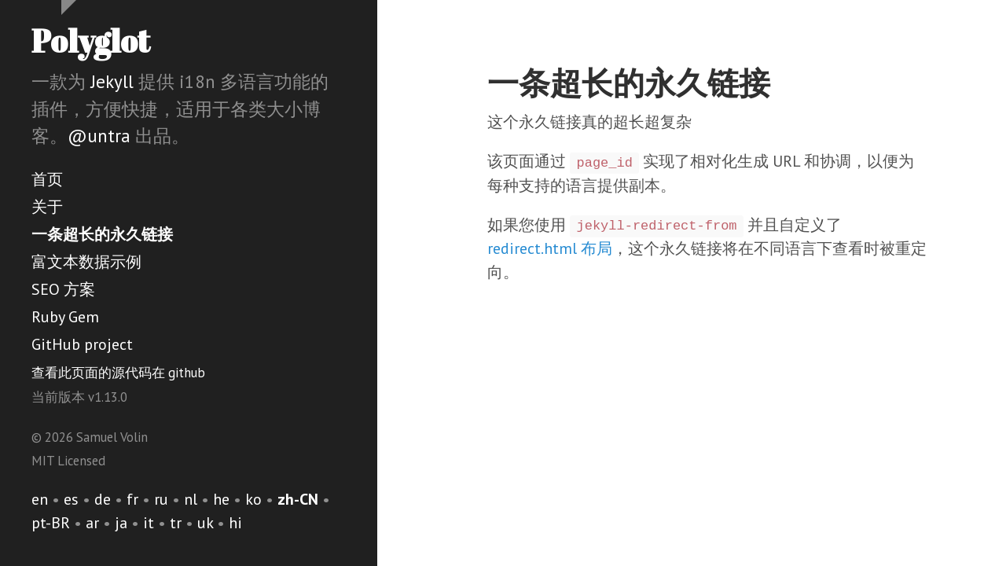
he (221, 499)
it (148, 523)
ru (161, 499)
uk (205, 523)
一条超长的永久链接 (102, 234)
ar (92, 523)
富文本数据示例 (86, 262)
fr (132, 499)
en (39, 499)
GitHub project (82, 344)
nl (190, 499)
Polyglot (90, 41)
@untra (99, 135)
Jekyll (112, 81)
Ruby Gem (65, 317)
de (102, 499)
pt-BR (50, 523)
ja (121, 523)
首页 (47, 179)
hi (235, 523)
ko (253, 499)
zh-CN (297, 499)
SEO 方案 (63, 289)
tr (176, 523)
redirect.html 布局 (549, 248)
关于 (47, 207)
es (71, 499)
